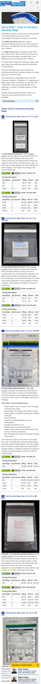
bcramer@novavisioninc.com (28, 674)
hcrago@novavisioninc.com (27, 682)
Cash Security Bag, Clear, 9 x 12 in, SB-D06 (22, 331)
